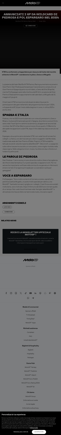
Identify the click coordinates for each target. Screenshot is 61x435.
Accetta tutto (39, 432)
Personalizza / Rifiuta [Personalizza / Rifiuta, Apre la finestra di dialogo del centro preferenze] (20, 432)
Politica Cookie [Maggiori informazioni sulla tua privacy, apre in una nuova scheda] (34, 428)
